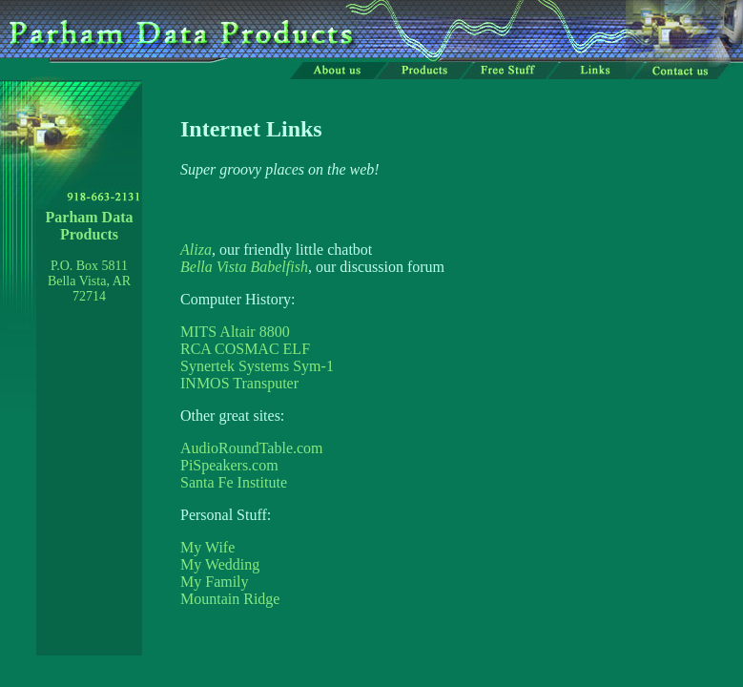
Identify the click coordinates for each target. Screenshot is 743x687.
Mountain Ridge (229, 599)
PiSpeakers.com (229, 465)
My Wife (207, 547)
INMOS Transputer (239, 383)
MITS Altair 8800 (235, 331)
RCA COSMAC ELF (245, 349)
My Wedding (219, 564)
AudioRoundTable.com (251, 448)
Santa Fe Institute (233, 482)
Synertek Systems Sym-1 (257, 366)
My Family (214, 581)
